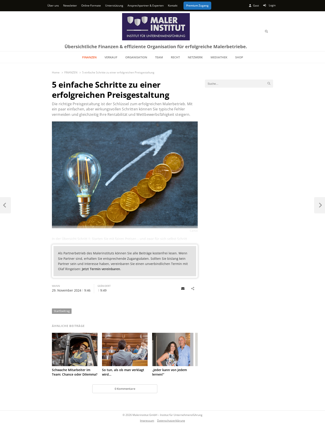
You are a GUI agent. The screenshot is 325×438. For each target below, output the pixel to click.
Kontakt (172, 5)
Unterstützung (114, 5)
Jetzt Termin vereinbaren (101, 269)
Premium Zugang (197, 5)
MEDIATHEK (219, 57)
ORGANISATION (136, 57)
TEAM (159, 57)
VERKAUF (110, 57)
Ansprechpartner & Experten (146, 5)
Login (269, 5)
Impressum (147, 420)
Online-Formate (91, 5)
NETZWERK (195, 57)
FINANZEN (89, 57)
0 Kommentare (125, 389)
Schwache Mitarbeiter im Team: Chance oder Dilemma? (74, 372)
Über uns (53, 5)
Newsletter (70, 5)
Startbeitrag (62, 311)
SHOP (239, 57)
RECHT (175, 57)
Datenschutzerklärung (171, 420)
